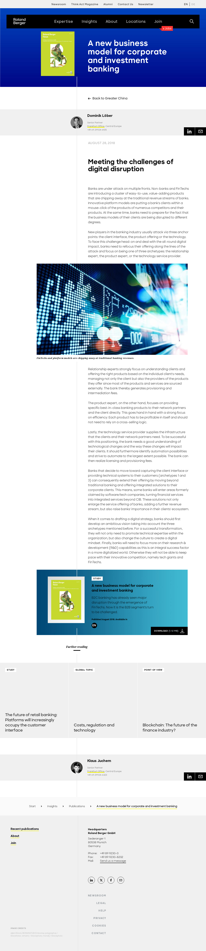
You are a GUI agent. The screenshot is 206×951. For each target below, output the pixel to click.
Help (102, 910)
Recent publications (25, 829)
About (15, 836)
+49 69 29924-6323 (97, 775)
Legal (101, 903)
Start (32, 806)
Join (13, 843)
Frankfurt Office (95, 126)
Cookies (99, 925)
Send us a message (113, 861)
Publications (77, 806)
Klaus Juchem (99, 761)
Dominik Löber (100, 116)
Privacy (99, 918)
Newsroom (97, 895)
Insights (52, 806)
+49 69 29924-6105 (97, 129)
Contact (99, 933)
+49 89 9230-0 (109, 853)
